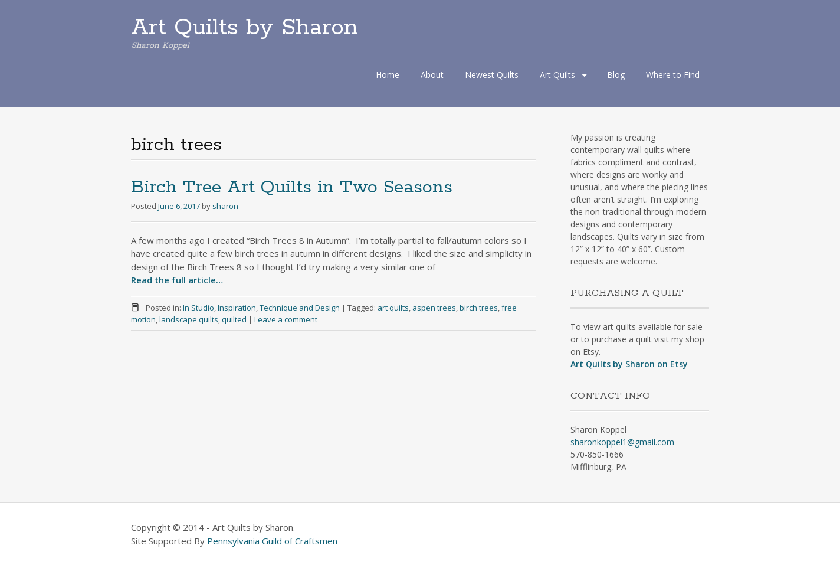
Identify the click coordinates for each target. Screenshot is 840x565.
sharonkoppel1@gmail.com (622, 442)
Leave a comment (285, 319)
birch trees (479, 307)
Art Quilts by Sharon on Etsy (629, 364)
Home (387, 74)
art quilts (393, 307)
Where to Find (673, 74)
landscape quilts (188, 319)
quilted (234, 319)
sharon (225, 206)
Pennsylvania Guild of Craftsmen (272, 541)
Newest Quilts (492, 74)
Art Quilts (557, 74)
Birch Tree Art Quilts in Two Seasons (291, 187)
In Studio (198, 307)
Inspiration (237, 307)
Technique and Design (300, 307)
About (432, 74)
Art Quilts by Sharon (244, 28)
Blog (616, 74)
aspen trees (434, 307)
